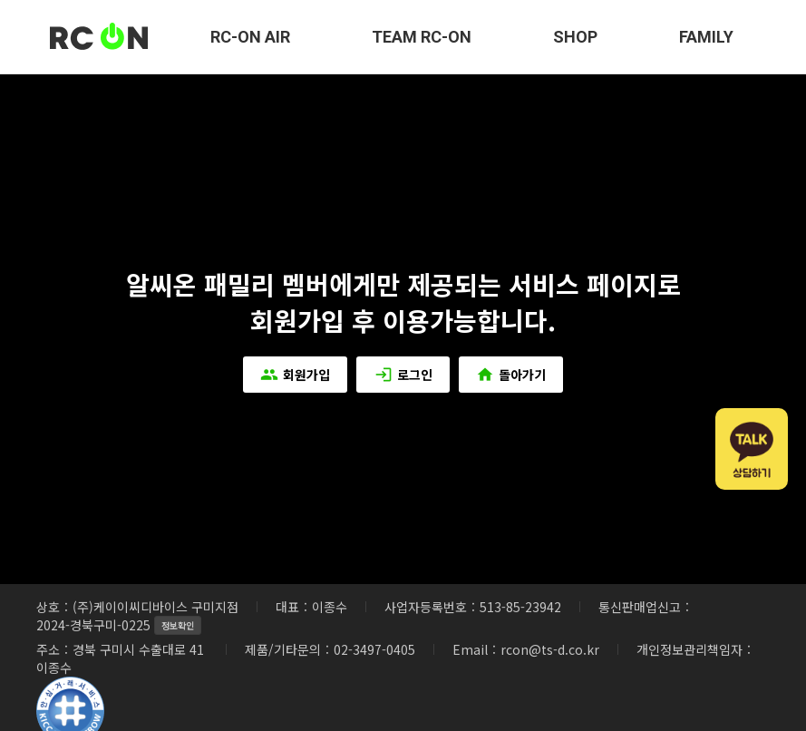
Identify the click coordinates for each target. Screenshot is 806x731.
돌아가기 (513, 375)
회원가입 (294, 375)
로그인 (403, 375)
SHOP (575, 36)
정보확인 (177, 625)
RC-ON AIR (250, 36)
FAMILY (706, 36)
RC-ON (99, 37)
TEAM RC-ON (421, 36)
